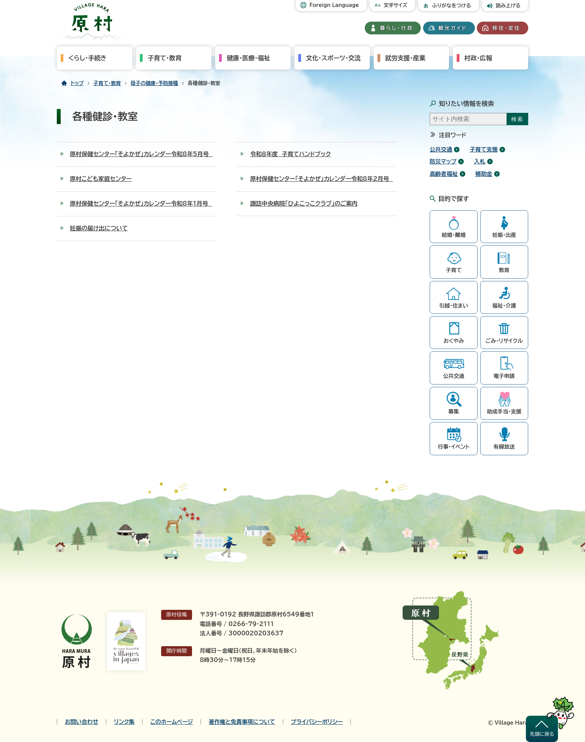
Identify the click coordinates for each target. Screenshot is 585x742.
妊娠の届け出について (99, 228)
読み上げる (508, 5)
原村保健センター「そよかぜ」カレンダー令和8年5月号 (141, 154)
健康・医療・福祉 (248, 58)
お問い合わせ (81, 722)
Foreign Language (334, 5)
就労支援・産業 (405, 58)
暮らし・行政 (396, 28)
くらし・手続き (87, 58)
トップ (77, 83)
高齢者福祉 (444, 174)
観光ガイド (453, 28)
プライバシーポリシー (317, 722)
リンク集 (124, 722)
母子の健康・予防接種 (154, 83)
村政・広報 (478, 58)
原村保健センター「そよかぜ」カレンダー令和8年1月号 (141, 203)
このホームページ (171, 722)
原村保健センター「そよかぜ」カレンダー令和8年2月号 (321, 179)
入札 (479, 161)
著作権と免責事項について (242, 722)
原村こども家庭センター (101, 179)
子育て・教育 (165, 58)
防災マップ (443, 161)
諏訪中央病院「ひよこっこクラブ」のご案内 (303, 203)
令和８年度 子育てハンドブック (290, 154)
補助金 (483, 174)
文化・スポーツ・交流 (333, 58)
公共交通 (441, 149)
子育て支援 (484, 149)
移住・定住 (506, 28)
